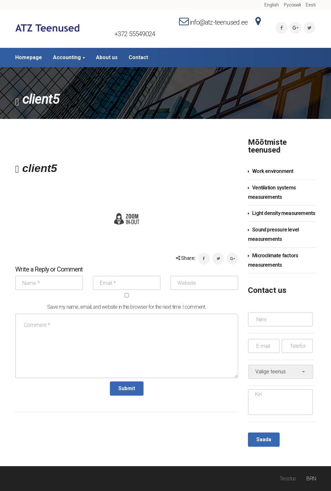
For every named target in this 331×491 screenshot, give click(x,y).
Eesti (311, 4)
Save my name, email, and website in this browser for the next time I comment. (126, 307)
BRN (311, 478)
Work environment (272, 171)
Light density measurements (283, 213)
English (271, 4)
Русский (292, 4)
